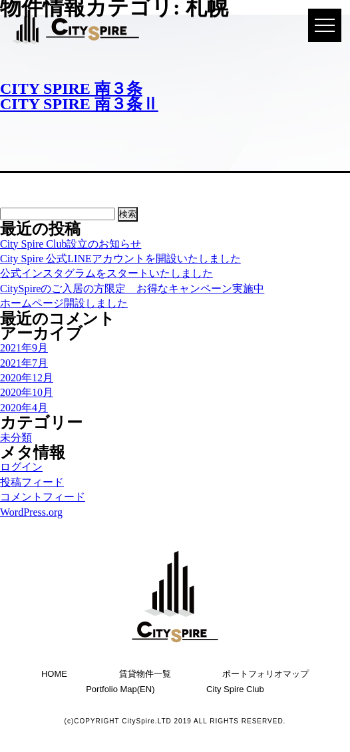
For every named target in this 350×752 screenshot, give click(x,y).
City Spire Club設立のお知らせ (70, 244)
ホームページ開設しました (64, 303)
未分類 (16, 437)
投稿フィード (32, 482)
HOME (54, 674)
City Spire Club (235, 689)
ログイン (21, 466)
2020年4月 (24, 407)
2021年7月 (24, 363)
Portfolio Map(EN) (120, 689)
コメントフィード (42, 496)
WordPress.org (31, 512)
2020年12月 (26, 377)
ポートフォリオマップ (265, 674)
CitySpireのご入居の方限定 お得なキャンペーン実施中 (132, 288)
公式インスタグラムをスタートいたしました (106, 273)
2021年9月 (24, 347)
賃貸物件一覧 (145, 674)
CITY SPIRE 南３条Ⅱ (79, 103)
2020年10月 (26, 392)
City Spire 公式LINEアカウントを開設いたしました (120, 258)
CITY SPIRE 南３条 (71, 88)
